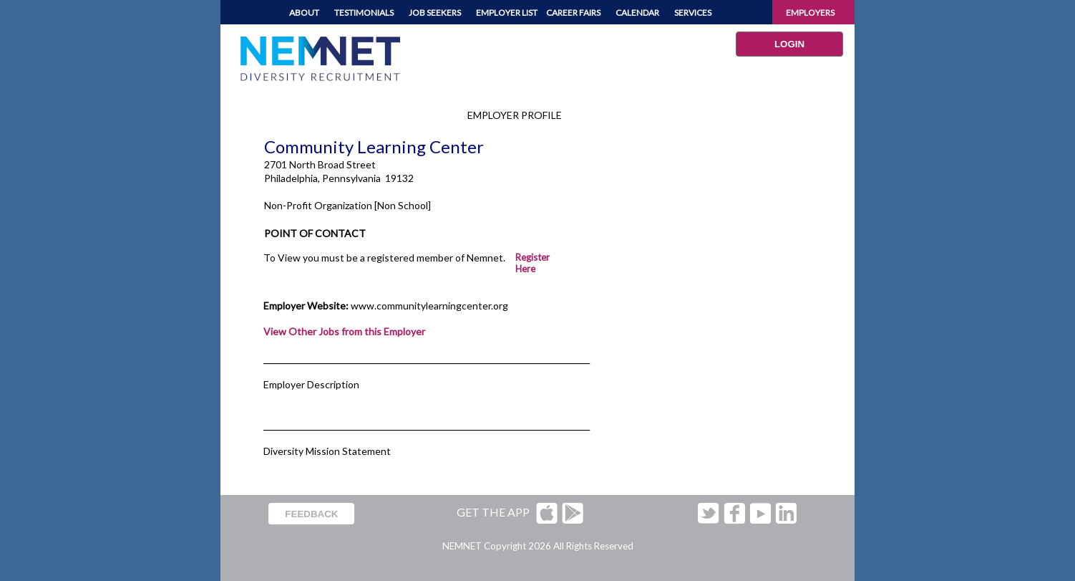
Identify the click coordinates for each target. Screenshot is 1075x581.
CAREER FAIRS (573, 12)
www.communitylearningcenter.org (429, 305)
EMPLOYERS (810, 12)
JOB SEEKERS (435, 12)
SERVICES (692, 12)
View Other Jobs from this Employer (344, 331)
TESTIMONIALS (364, 12)
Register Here (532, 262)
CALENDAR (637, 12)
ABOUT (304, 12)
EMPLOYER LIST (507, 12)
